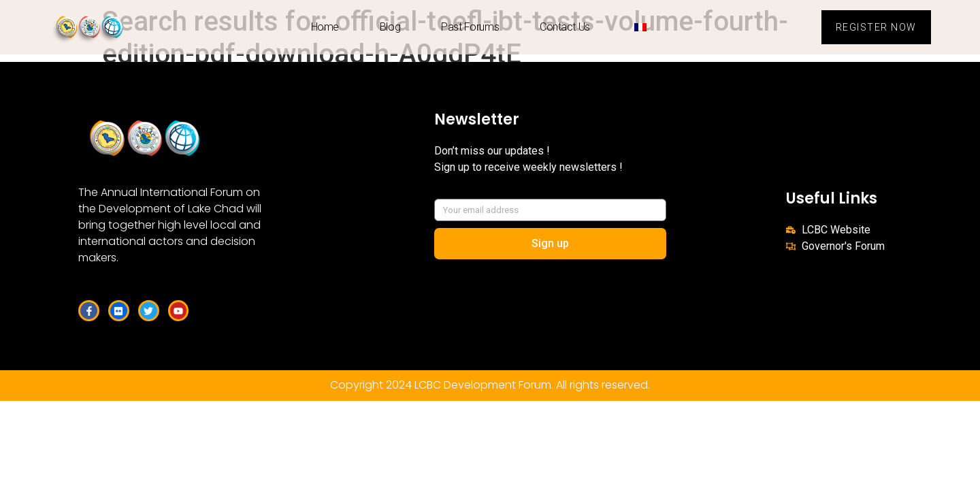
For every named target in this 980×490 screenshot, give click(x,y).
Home (325, 26)
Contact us (565, 26)
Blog (390, 26)
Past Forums (470, 26)
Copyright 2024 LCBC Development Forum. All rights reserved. (490, 385)
